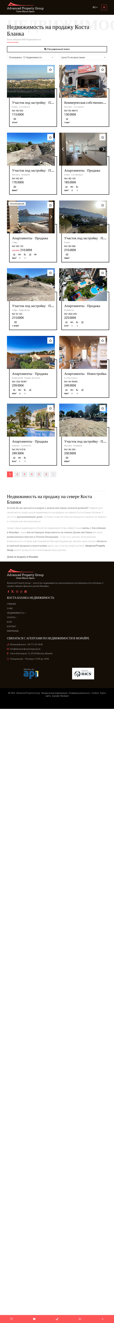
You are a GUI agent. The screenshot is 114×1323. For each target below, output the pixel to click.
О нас (10, 608)
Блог (9, 622)
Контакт (11, 626)
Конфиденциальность (79, 693)
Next (51, 81)
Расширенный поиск (57, 49)
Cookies (95, 693)
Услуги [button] (11, 617)
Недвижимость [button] (16, 613)
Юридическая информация (54, 693)
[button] (31, 57)
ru (95, 7)
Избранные (13, 631)
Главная (11, 604)
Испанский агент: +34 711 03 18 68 (25, 644)
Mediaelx (64, 696)
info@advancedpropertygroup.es (23, 649)
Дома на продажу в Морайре (22, 556)
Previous (10, 81)
